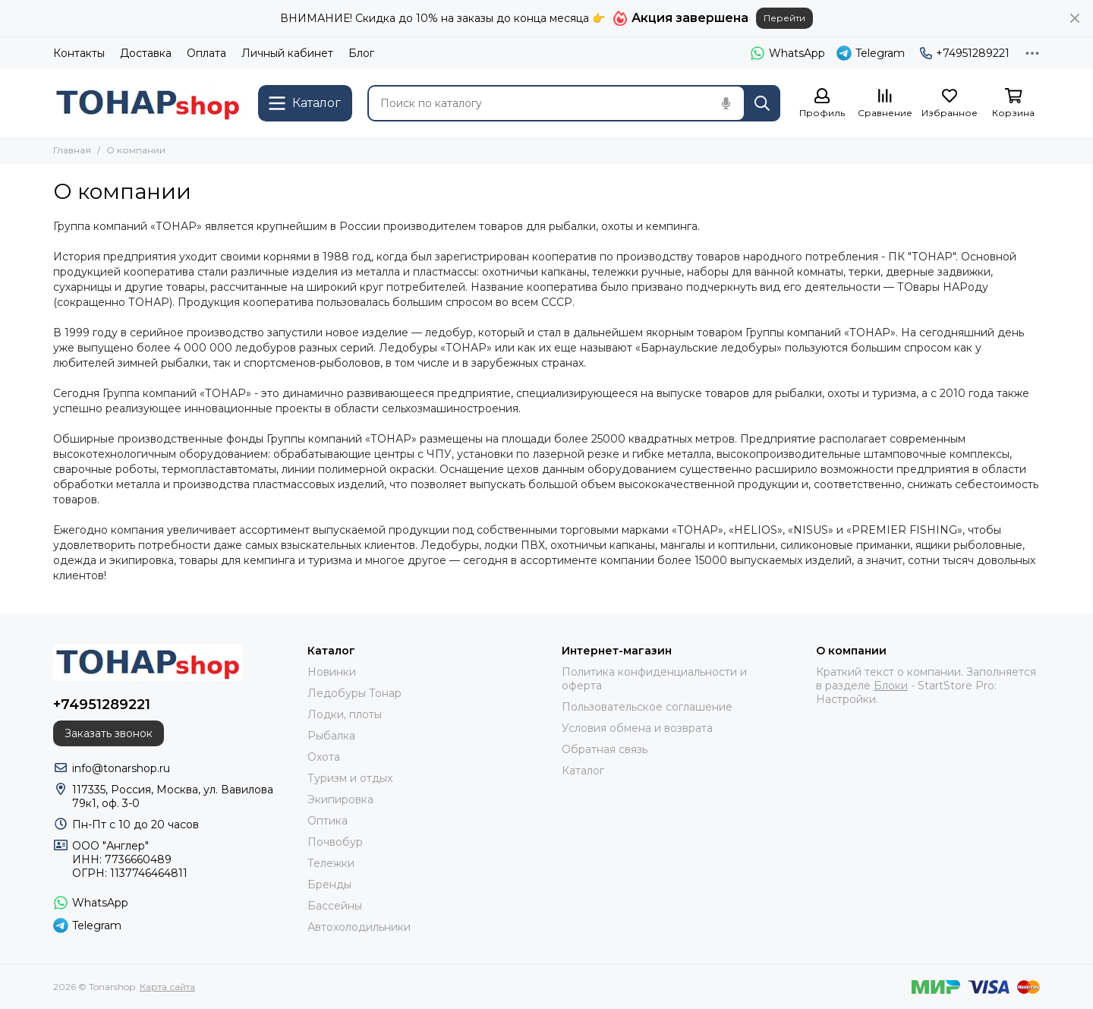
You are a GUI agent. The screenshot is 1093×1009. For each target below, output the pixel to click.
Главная (72, 150)
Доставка (146, 53)
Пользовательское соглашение (647, 707)
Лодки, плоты (344, 714)
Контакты (79, 53)
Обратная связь (604, 749)
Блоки (891, 685)
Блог (361, 53)
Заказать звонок (109, 733)
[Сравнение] (885, 103)
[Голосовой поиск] (726, 103)
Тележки (330, 863)
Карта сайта (167, 986)
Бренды (329, 884)
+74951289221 (965, 53)
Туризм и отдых (349, 778)
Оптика (327, 821)
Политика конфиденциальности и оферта (654, 678)
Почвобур (335, 842)
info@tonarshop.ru (121, 768)
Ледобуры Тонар (354, 693)
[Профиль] (822, 103)
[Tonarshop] (148, 102)
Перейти (784, 18)
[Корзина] (1013, 103)
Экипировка (340, 799)
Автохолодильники (359, 927)
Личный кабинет (287, 53)
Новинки (331, 672)
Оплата (206, 53)
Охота (323, 757)
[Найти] (762, 103)
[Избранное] (949, 103)
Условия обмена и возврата (637, 728)
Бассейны (334, 906)
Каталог (583, 770)
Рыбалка (331, 736)
